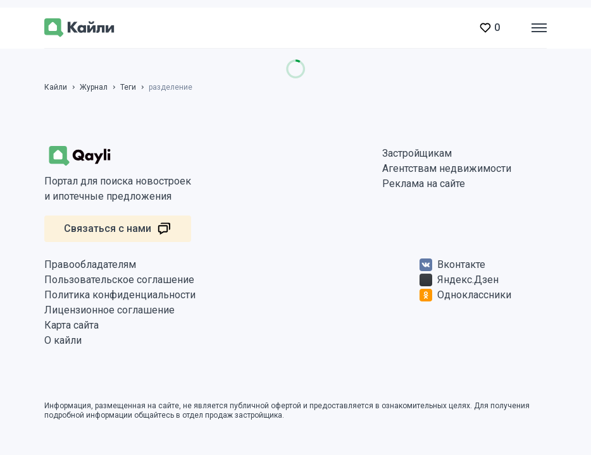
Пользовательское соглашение (119, 280)
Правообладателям (90, 264)
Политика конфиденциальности (120, 295)
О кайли (63, 340)
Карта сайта (71, 325)
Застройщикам (417, 153)
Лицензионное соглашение (109, 310)
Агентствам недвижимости (446, 168)
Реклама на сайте (423, 184)
